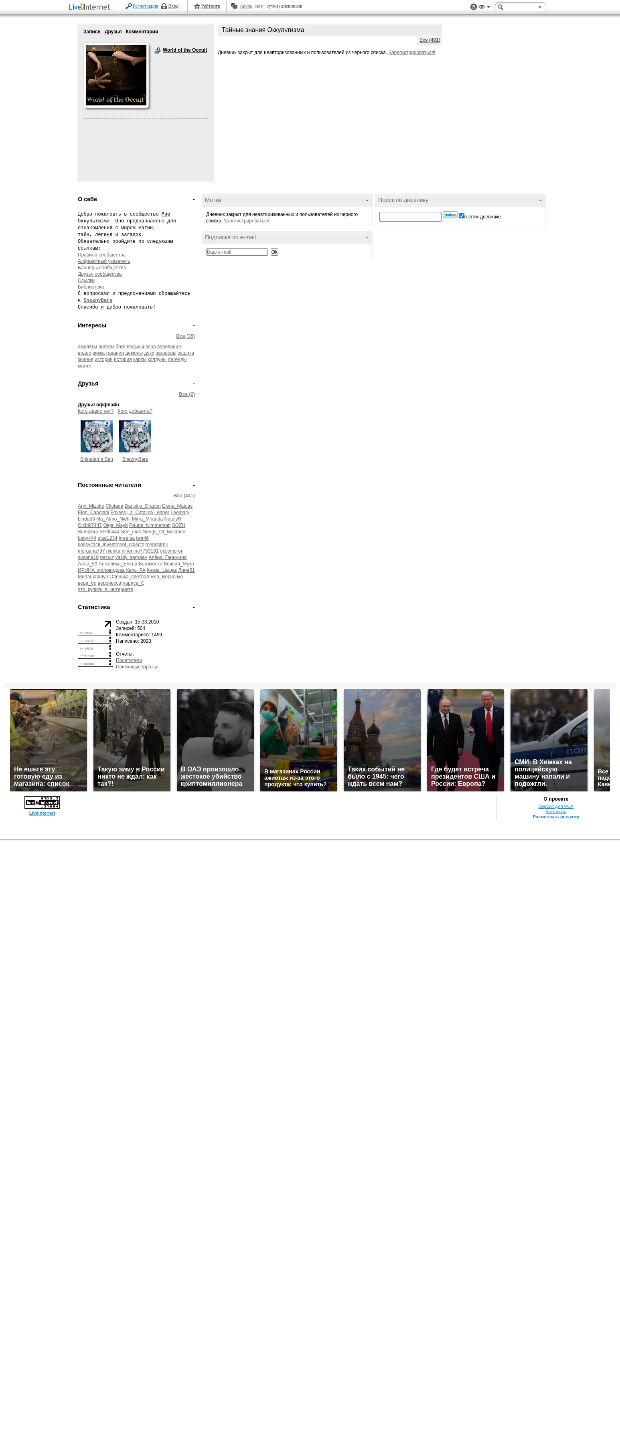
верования (169, 346)
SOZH (178, 525)
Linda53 (86, 519)
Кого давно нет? (96, 411)
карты (139, 359)
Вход (173, 6)
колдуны (157, 359)
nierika (113, 551)
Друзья (113, 31)
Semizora (88, 532)
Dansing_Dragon (143, 506)
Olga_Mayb (115, 525)
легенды (177, 359)
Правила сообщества (102, 255)
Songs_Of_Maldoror (164, 532)
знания (85, 359)
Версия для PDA (556, 806)
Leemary (180, 512)
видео (84, 353)
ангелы (106, 346)
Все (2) (187, 394)
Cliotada (114, 506)
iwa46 (142, 538)
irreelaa (127, 538)
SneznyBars (135, 459)
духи (149, 353)
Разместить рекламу (556, 816)
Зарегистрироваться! (412, 52)
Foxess (118, 512)
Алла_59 (87, 564)
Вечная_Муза (179, 564)
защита (186, 353)
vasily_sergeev (131, 557)
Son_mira (131, 532)
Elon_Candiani (93, 512)
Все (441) (184, 496)
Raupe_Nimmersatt (149, 525)
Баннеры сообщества (102, 267)
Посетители (129, 660)
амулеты (87, 346)
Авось (245, 6)
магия (84, 366)
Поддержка (473, 7)
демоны (134, 353)
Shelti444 (109, 532)
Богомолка (150, 564)
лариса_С (133, 583)
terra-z (107, 557)
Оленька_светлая (129, 576)
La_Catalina (140, 512)
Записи (92, 31)
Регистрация (145, 6)
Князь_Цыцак (162, 570)
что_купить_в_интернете (105, 589)
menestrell (157, 544)
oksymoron (172, 551)
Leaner (161, 512)
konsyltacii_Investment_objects (111, 544)
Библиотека (91, 287)
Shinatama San (96, 459)
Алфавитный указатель (104, 261)
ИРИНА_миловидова (101, 570)
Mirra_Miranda (147, 519)
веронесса (109, 583)
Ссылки (86, 280)
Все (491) (429, 40)
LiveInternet (91, 7)
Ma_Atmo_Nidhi (113, 519)
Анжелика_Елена (118, 564)
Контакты (556, 811)
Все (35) (185, 336)
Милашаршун (93, 576)
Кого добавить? (135, 411)
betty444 (87, 538)
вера (150, 346)
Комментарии (142, 31)
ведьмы (135, 346)
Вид (484, 8)
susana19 (88, 557)
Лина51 (186, 570)
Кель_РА (135, 570)
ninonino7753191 (140, 551)
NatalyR (172, 519)
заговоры (166, 353)
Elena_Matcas (177, 506)
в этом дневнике (482, 217)
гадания (115, 353)
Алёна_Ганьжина (167, 557)
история (123, 359)
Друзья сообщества (100, 274)
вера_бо (87, 583)
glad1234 (107, 538)
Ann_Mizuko (91, 506)
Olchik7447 (90, 525)
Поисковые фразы (136, 667)
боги (120, 346)
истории (104, 359)
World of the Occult (157, 50)
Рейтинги (211, 6)
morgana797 (91, 551)
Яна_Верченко (166, 576)
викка (99, 353)
